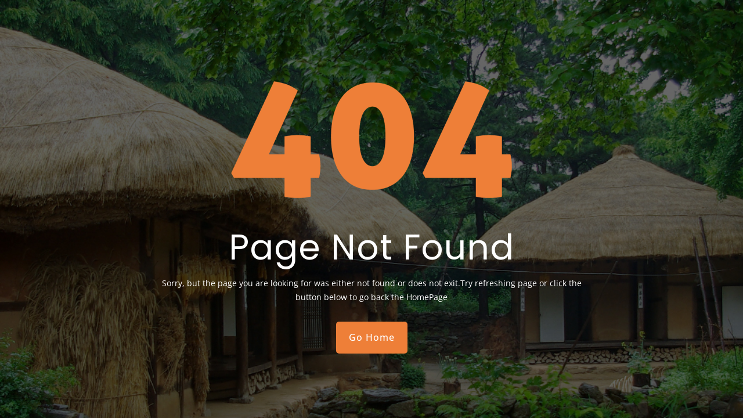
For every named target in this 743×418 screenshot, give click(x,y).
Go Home (372, 337)
